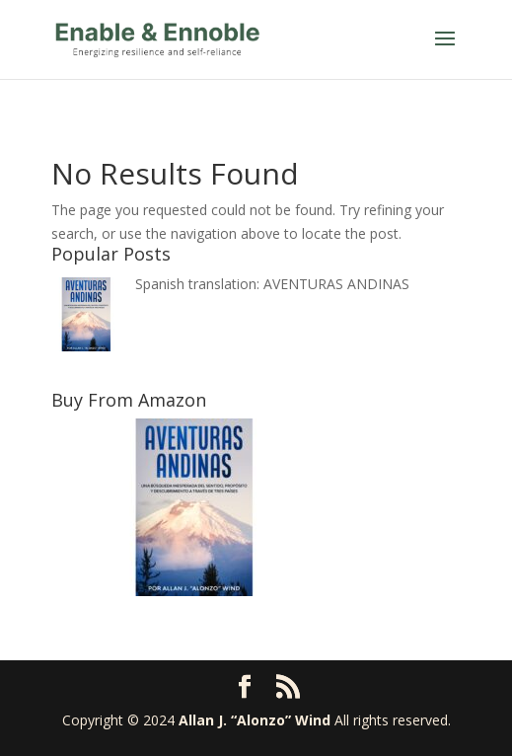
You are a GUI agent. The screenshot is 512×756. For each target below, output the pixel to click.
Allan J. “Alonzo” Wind (254, 720)
